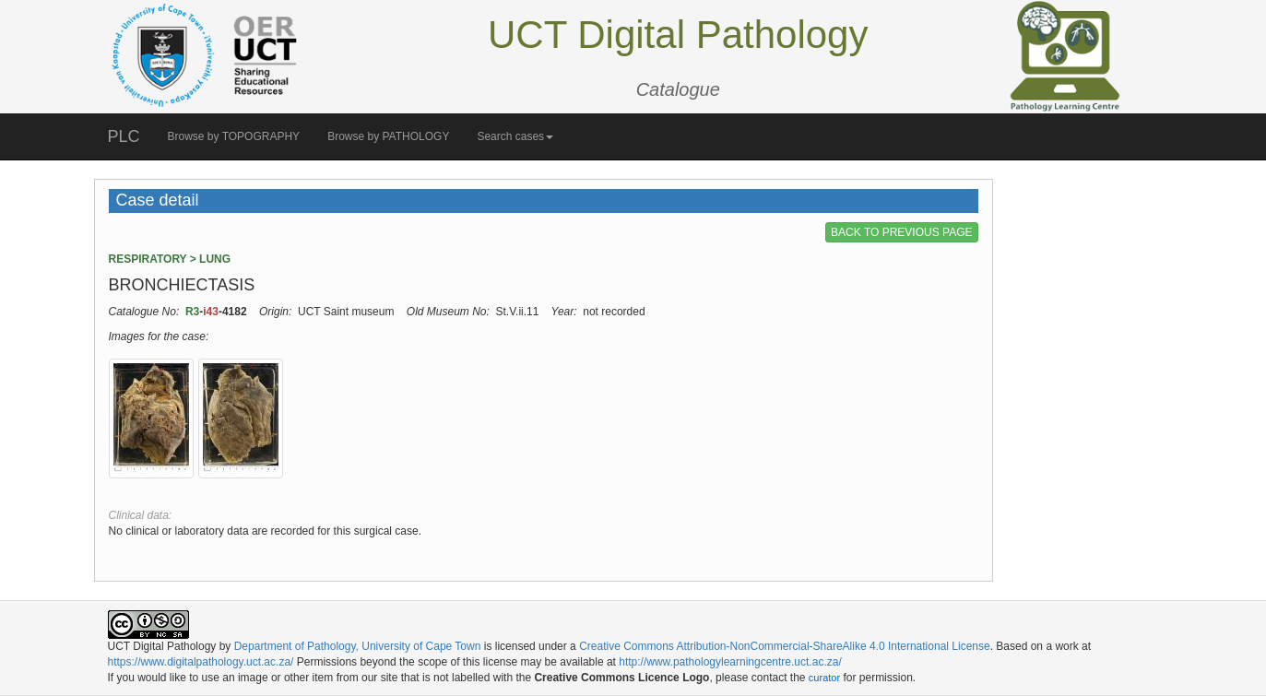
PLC (124, 136)
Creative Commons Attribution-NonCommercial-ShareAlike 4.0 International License (784, 646)
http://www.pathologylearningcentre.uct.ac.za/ (730, 661)
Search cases (515, 136)
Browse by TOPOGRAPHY (234, 136)
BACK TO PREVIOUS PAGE (901, 232)
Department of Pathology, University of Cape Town (357, 646)
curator (824, 677)
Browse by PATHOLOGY (388, 136)
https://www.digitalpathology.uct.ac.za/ (201, 661)
